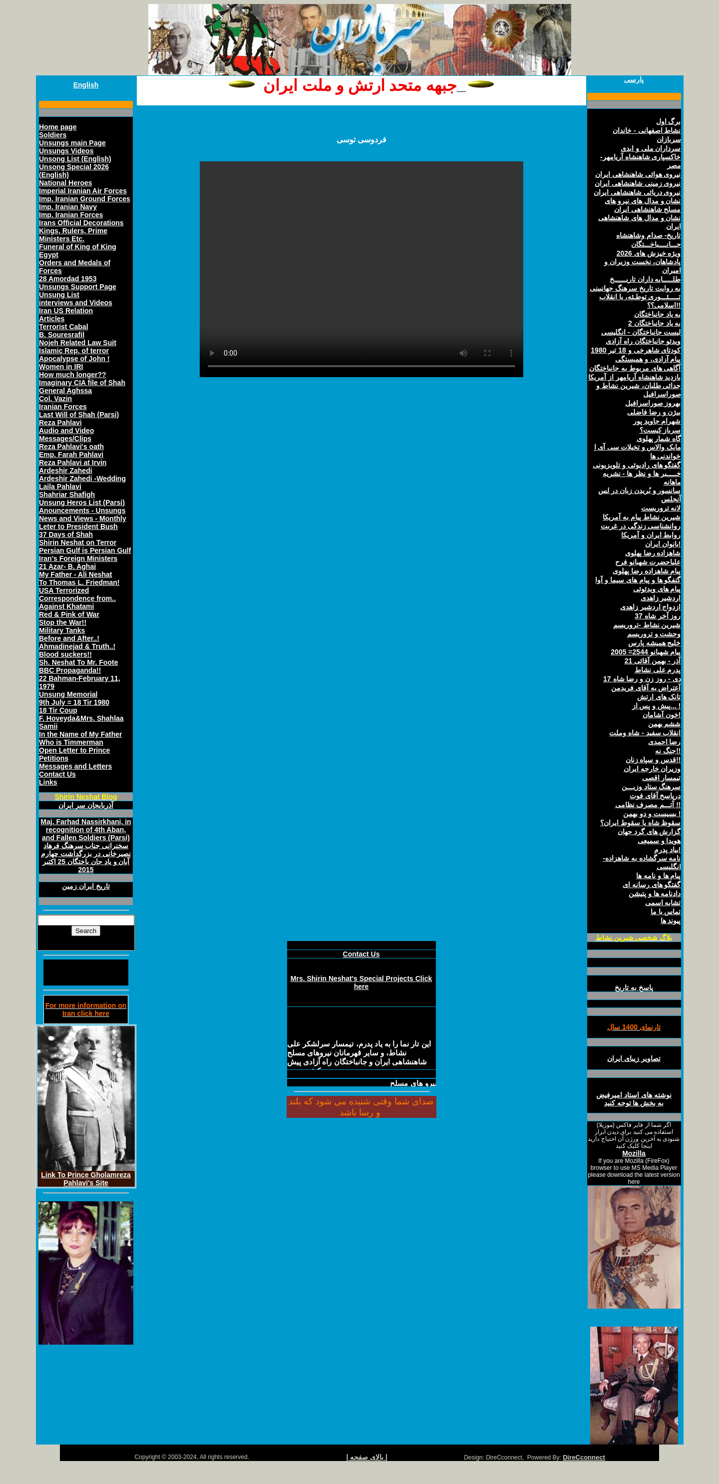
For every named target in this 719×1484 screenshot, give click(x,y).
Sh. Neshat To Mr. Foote (78, 662)
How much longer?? (72, 375)
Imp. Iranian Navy (68, 207)
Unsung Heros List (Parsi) (82, 502)
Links (48, 782)
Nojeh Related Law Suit (77, 343)
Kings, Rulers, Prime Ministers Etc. (73, 235)
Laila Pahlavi (60, 487)
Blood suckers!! (65, 654)
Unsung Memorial (68, 694)
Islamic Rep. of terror (74, 351)
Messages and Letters (75, 766)
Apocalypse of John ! (74, 359)
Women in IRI (61, 367)
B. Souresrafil (61, 335)
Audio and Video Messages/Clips (66, 435)
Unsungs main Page (72, 143)
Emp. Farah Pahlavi (71, 455)
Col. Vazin (55, 399)
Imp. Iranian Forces (71, 215)
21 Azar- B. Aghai (67, 566)
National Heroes (65, 183)
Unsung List (59, 295)
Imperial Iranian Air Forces (83, 191)
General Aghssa (65, 391)
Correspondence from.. (77, 598)
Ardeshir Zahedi (65, 471)
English (86, 85)
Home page (57, 127)
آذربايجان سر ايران (85, 805)
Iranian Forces (63, 407)
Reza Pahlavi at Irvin (72, 463)
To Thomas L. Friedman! (79, 582)
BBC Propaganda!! (70, 670)
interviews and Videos (75, 303)
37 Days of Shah (66, 534)
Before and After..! (69, 638)
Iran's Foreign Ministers (78, 558)
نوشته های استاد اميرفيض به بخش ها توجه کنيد (634, 1099)
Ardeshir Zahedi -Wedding (82, 479)
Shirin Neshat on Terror (77, 542)
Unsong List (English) (75, 159)
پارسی (634, 79)
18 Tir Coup (58, 710)
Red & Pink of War (69, 614)
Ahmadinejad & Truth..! (77, 646)
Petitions (53, 758)
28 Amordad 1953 (67, 279)
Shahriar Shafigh (67, 494)
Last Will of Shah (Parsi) (79, 415)
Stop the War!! (62, 622)
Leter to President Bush (78, 526)
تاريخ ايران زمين (86, 886)
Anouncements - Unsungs (82, 510)
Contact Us (57, 774)
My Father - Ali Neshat (75, 574)
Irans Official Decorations (81, 223)
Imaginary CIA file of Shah (82, 383)
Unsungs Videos (66, 151)
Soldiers (52, 135)
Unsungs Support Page (77, 287)
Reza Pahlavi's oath (71, 447)
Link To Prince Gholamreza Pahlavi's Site (85, 1179)
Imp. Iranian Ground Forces (84, 199)
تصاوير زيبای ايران (634, 1058)
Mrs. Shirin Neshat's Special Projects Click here (361, 982)
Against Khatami (66, 606)
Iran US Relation (66, 311)
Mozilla (634, 1153)
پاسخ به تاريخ (634, 987)
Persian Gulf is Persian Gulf (85, 550)
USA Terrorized (64, 590)
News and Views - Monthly (82, 518)
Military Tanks (62, 630)
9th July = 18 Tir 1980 (74, 702)
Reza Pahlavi (60, 423)
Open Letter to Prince (74, 750)
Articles (51, 319)
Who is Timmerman (71, 742)
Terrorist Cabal (63, 327)
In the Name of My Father (80, 734)
